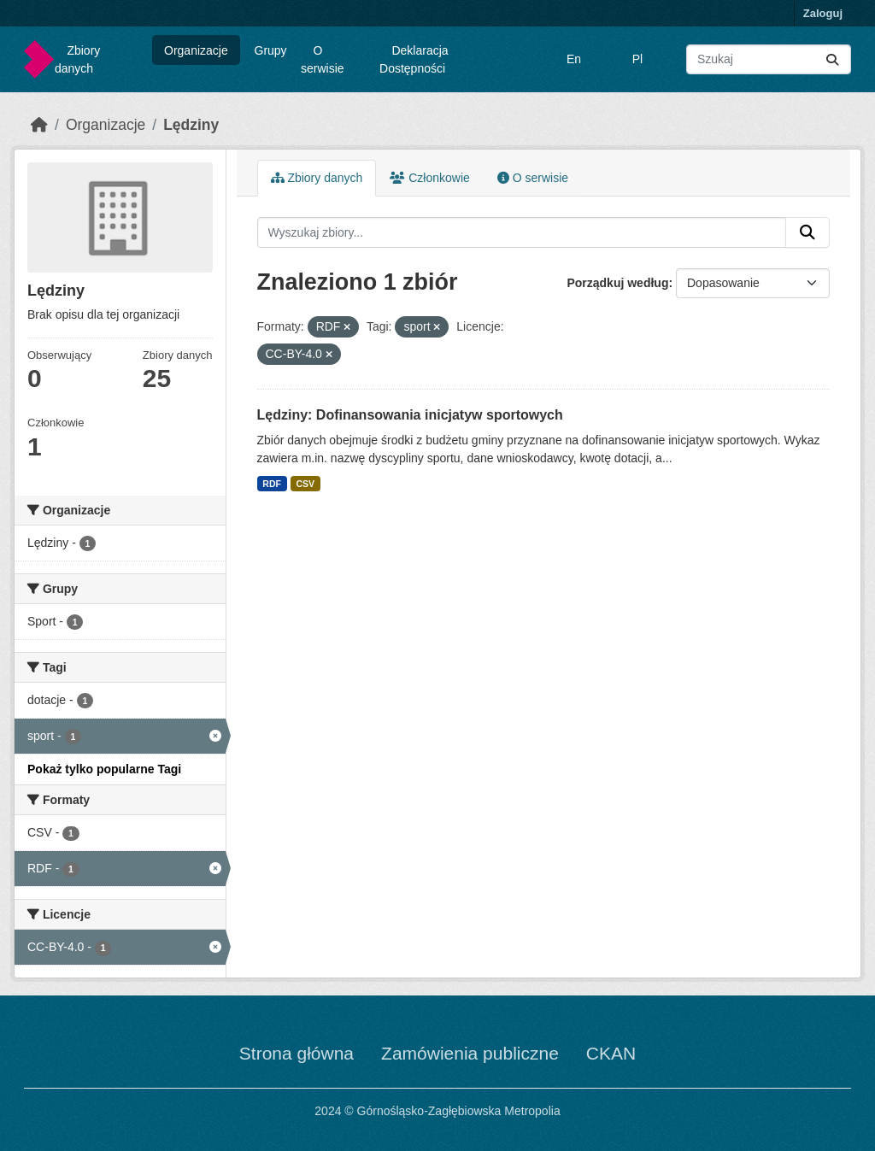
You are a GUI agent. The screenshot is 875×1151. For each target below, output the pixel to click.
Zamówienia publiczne (470, 1053)
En (574, 59)
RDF (271, 484)
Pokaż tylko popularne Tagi (104, 769)
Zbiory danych (77, 59)
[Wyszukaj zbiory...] (768, 59)
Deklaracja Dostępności (414, 59)
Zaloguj (823, 13)
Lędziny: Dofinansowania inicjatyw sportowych (410, 415)
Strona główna (296, 1053)
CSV (305, 484)
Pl (637, 59)
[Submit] (832, 59)
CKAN (611, 1053)
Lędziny (191, 124)
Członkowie (429, 178)
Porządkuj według (617, 283)
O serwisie (322, 59)
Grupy (271, 50)
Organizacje (196, 50)
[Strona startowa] (39, 124)
